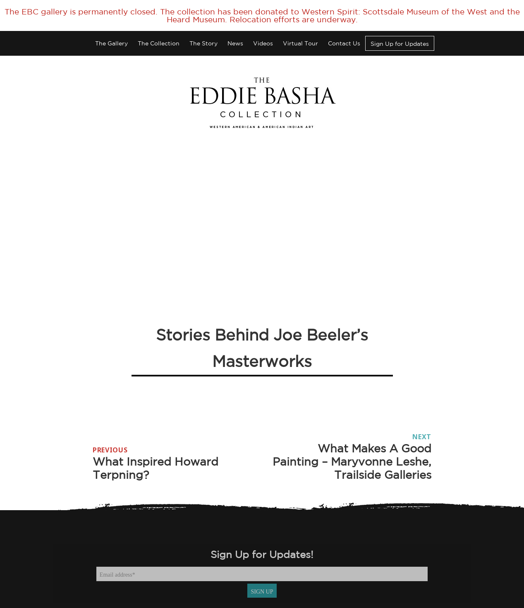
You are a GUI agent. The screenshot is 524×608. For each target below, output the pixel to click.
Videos (263, 43)
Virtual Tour (300, 43)
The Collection (158, 43)
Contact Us (344, 43)
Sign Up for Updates (400, 43)
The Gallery (111, 43)
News (235, 43)
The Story (203, 43)
